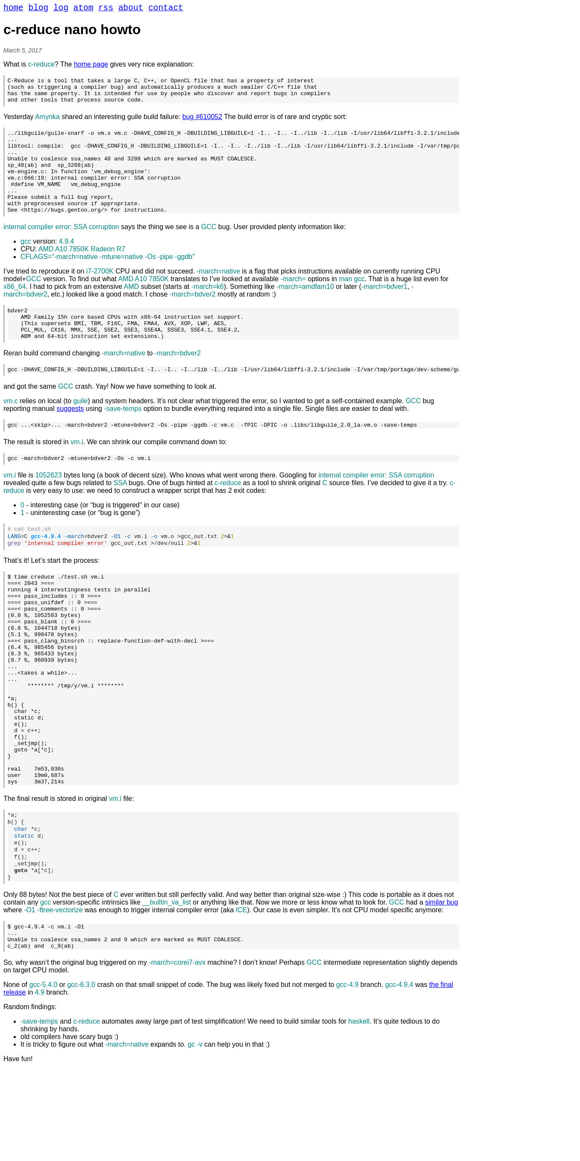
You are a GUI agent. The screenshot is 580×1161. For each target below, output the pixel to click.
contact (165, 9)
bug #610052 (202, 124)
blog (39, 9)
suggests (70, 440)
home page (91, 66)
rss (105, 9)
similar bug (441, 988)
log (60, 9)
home (13, 9)
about (130, 9)
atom (83, 9)
